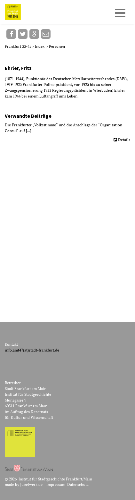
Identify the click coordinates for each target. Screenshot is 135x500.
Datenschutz (78, 484)
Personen (57, 46)
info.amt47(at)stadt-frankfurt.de (32, 350)
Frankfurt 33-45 (18, 46)
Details (124, 139)
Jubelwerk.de (31, 484)
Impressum (55, 484)
